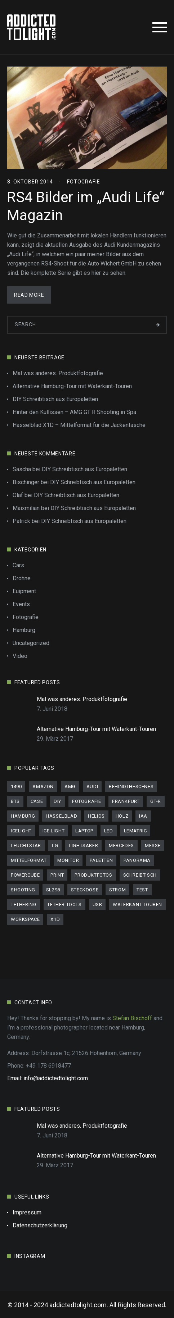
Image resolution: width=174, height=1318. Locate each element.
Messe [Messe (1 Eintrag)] (153, 845)
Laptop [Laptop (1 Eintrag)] (84, 830)
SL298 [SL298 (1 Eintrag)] (53, 889)
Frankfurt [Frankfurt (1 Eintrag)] (125, 801)
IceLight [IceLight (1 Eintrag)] (21, 830)
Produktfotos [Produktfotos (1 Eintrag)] (93, 875)
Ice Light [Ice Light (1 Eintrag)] (53, 830)
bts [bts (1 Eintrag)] (15, 801)
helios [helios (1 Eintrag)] (96, 816)
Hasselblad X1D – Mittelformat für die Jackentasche (79, 425)
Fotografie (83, 182)
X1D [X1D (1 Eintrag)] (55, 919)
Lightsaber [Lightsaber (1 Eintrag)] (83, 845)
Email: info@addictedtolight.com (47, 1078)
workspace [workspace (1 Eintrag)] (25, 919)
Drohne (22, 578)
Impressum (27, 1212)
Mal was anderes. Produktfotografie (58, 373)
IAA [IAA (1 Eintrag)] (143, 816)
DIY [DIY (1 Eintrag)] (57, 801)
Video (20, 656)
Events (21, 604)
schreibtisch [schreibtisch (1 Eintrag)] (140, 875)
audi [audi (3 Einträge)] (92, 786)
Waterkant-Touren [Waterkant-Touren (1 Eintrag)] (137, 904)
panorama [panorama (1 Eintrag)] (137, 860)
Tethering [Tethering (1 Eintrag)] (23, 904)
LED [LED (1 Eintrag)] (108, 830)
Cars (18, 565)
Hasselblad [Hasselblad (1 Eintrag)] (61, 816)
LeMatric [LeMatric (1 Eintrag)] (135, 830)
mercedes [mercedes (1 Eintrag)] (121, 845)
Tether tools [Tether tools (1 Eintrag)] (64, 904)
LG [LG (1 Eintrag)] (55, 845)
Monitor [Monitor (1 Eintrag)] (68, 860)
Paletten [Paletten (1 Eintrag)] (101, 860)
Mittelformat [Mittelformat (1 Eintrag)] (28, 860)
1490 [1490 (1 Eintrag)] (16, 786)
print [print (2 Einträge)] (57, 875)
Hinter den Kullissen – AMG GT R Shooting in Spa (74, 412)
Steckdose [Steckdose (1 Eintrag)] (84, 889)
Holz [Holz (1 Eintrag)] (122, 816)
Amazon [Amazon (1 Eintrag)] (43, 786)
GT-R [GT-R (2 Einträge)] (155, 801)
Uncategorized (31, 643)
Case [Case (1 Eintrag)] (37, 801)
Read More (29, 295)
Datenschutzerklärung (40, 1225)
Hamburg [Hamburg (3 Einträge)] (23, 816)
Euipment (24, 591)
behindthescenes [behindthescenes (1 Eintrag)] (131, 786)
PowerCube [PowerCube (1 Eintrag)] (25, 875)
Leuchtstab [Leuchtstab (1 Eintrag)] (26, 845)
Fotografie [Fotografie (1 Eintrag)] (86, 801)
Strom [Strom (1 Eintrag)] (117, 889)
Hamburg (24, 630)
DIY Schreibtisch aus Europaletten (55, 399)
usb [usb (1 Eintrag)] (97, 904)
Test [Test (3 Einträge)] (142, 889)
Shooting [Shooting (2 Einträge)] (23, 889)
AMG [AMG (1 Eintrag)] (70, 786)
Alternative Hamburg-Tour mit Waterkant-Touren (72, 386)
